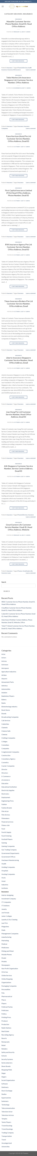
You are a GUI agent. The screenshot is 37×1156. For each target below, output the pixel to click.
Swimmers (4, 1101)
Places (3, 1000)
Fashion (4, 804)
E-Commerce (5, 776)
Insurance (18, 19)
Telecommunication (8, 1108)
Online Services (6, 975)
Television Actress (7, 1115)
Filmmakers (5, 818)
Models (4, 961)
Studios (4, 1094)
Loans (9, 573)
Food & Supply (6, 832)
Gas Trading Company (9, 850)
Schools (4, 1056)
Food (3, 829)
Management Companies (9, 933)
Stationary (4, 1087)
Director (4, 769)
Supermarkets (6, 1098)
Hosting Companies (8, 874)
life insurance (17, 70)
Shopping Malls (6, 1070)
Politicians (5, 1010)
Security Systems (7, 1059)
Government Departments (10, 853)
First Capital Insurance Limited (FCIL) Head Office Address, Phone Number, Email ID (18, 193)
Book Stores (5, 710)
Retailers (4, 1049)
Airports (4, 678)
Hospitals (4, 871)
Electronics (5, 794)
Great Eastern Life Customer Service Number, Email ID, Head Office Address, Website (18, 527)
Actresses (4, 664)
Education (4, 783)
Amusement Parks (7, 682)
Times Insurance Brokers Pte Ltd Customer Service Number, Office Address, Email (18, 303)
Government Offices (8, 857)
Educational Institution (9, 787)
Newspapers (5, 965)
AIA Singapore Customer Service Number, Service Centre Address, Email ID (18, 468)
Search (3, 582)
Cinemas (4, 734)
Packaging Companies (9, 986)
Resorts (4, 1038)
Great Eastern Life (28, 571)
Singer (3, 1073)
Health (3, 864)
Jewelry (4, 909)
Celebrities (5, 724)
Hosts (3, 878)
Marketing (5, 940)
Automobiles (5, 689)
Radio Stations (6, 1028)
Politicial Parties (7, 1007)
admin (28, 31)
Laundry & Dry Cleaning (9, 919)
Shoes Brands (6, 1066)
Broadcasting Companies (10, 717)
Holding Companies (8, 867)
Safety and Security (7, 1052)
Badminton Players (7, 696)
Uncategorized (6, 1143)
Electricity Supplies (7, 790)
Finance (20, 571)
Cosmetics (5, 762)
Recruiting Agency (7, 1035)
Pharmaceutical (6, 996)
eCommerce (5, 780)
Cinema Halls (5, 731)
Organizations (6, 982)
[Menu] (2, 6)
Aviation (4, 692)
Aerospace (5, 668)
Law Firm (4, 923)
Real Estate (5, 1031)
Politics (4, 1014)
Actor (3, 654)
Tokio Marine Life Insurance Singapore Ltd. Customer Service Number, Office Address (18, 80)
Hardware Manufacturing (10, 860)
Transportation (6, 1136)
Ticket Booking (6, 1126)
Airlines (4, 675)
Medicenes (5, 947)
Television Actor (7, 1112)
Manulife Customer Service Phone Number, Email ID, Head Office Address (18, 24)
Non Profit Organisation (9, 968)
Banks (3, 703)
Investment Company (8, 899)
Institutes (4, 888)
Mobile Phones (6, 954)
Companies (5, 748)
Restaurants (5, 1042)
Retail (3, 1045)
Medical (4, 944)
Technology (5, 1105)
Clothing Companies (8, 738)
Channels (4, 727)
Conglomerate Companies (10, 752)
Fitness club (5, 825)
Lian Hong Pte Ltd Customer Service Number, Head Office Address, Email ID (18, 414)
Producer (4, 1021)
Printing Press (6, 1017)
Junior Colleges (6, 916)
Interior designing (7, 895)
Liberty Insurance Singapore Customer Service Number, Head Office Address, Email (18, 360)
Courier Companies (8, 766)
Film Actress (5, 815)
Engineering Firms (7, 801)
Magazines (5, 926)
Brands (3, 713)
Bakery (3, 699)
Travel (3, 1140)
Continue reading (18, 61)
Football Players (7, 839)
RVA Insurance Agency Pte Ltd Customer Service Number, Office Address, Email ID (18, 247)
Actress (4, 661)
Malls (3, 930)
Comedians (5, 745)
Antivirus (4, 686)
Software (4, 1084)
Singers (3, 1077)
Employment (5, 797)
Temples (4, 1119)
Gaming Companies (8, 846)
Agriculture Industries (8, 672)
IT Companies (6, 902)
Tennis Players (6, 1122)
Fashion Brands (6, 808)
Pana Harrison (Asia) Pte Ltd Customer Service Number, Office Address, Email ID (18, 138)
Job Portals (5, 913)
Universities (5, 1146)
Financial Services (23, 67)
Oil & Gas (4, 972)
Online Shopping (7, 979)
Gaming (4, 843)
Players (4, 1003)
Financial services (7, 822)
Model (3, 958)
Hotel (3, 881)
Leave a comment (31, 70)
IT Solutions (5, 905)
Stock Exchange (6, 1091)
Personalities (5, 989)
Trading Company (7, 1133)
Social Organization (8, 1080)
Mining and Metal (7, 951)
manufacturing (6, 937)
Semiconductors (6, 1063)
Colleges (4, 741)
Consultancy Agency (8, 759)
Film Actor (5, 811)
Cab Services (5, 720)
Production (5, 1024)
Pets (3, 993)
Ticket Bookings (7, 1129)
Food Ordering (6, 836)
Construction (5, 755)
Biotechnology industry (9, 706)
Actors (3, 658)
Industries (4, 885)
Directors (4, 773)
